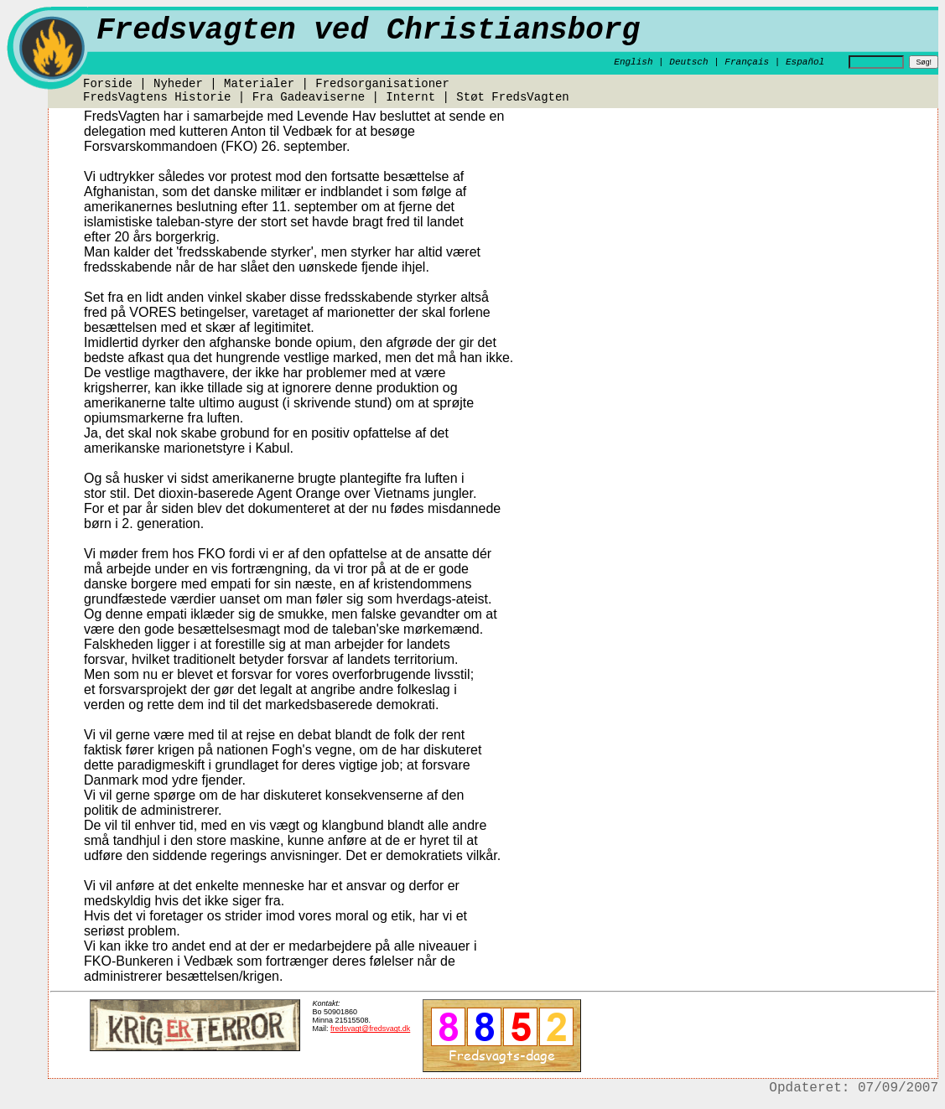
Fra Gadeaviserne (308, 97)
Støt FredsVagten (512, 97)
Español (805, 62)
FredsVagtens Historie (157, 97)
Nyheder (178, 84)
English (633, 62)
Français (746, 62)
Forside (107, 84)
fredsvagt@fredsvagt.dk (370, 1028)
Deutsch (688, 62)
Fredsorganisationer (382, 84)
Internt (410, 97)
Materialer (259, 84)
